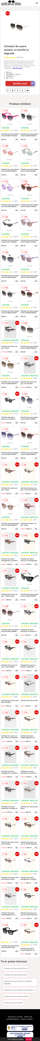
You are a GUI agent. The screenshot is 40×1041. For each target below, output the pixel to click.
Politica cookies (27, 1019)
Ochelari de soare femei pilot (15, 975)
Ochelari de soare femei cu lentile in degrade (18, 982)
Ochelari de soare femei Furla (15, 968)
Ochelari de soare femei (13, 1003)
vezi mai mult (17, 68)
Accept (28, 1039)
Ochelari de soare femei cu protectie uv (19, 990)
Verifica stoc (23, 83)
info (16, 139)
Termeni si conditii (15, 1017)
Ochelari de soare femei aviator (16, 996)
